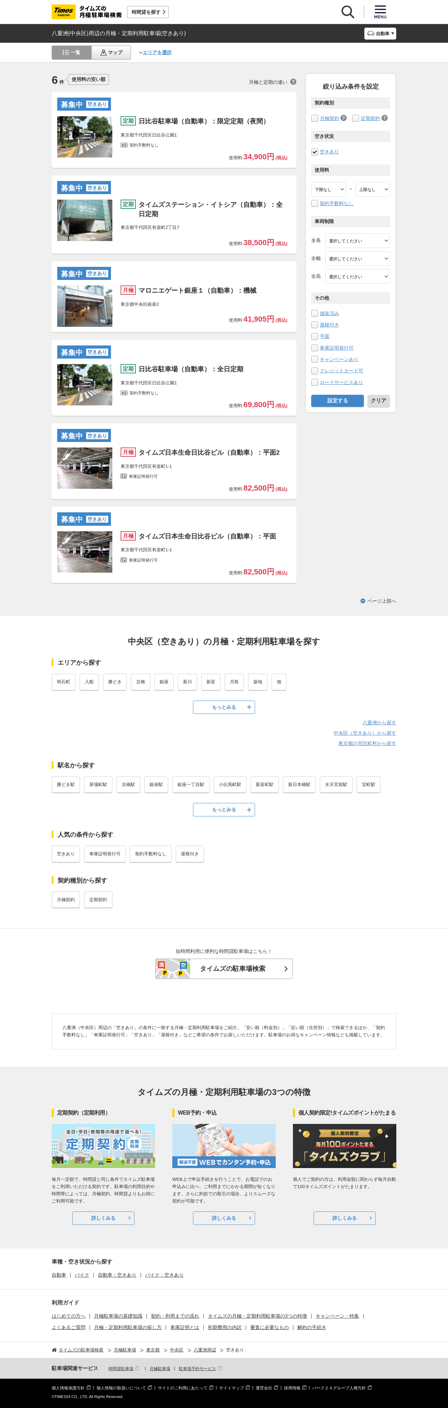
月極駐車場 (160, 1368)
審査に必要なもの (269, 1327)
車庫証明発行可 (337, 348)
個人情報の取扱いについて (121, 1388)
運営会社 (264, 1388)
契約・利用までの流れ (175, 1316)
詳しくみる (103, 1218)
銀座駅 (156, 784)
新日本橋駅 (299, 784)
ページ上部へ (381, 601)
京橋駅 (128, 784)
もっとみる (224, 707)
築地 (257, 681)
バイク (82, 1275)
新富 (210, 681)
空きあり (329, 151)
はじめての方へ (68, 1316)
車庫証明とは (184, 1327)
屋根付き (329, 325)
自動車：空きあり (117, 1275)
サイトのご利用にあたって (182, 1388)
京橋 (140, 681)
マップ (115, 52)
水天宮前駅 (336, 784)
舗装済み (329, 313)
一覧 (75, 52)
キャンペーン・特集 (337, 1316)
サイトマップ (231, 1388)
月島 (234, 681)
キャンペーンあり (339, 359)
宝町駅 (368, 784)
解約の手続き (311, 1327)
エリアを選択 (157, 52)
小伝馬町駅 (230, 784)
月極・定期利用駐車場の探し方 (128, 1327)
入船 (89, 681)
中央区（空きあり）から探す (365, 733)
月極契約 (329, 118)
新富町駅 (265, 784)
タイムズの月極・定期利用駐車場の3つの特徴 (257, 1316)
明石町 (63, 681)
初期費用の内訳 (225, 1327)
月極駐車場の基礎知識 (118, 1316)
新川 (187, 681)
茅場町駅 (98, 784)
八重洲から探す (379, 722)
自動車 (59, 1275)
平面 (324, 336)
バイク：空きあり (164, 1275)
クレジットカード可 (341, 370)
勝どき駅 (66, 784)
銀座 (164, 681)
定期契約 (370, 118)
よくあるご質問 (68, 1327)
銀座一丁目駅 (190, 784)
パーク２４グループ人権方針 (339, 1388)
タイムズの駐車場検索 (232, 968)
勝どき (115, 681)
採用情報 (292, 1388)
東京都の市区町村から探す (367, 743)
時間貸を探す (146, 12)
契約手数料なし (337, 203)
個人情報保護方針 (68, 1388)
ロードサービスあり (341, 382)
